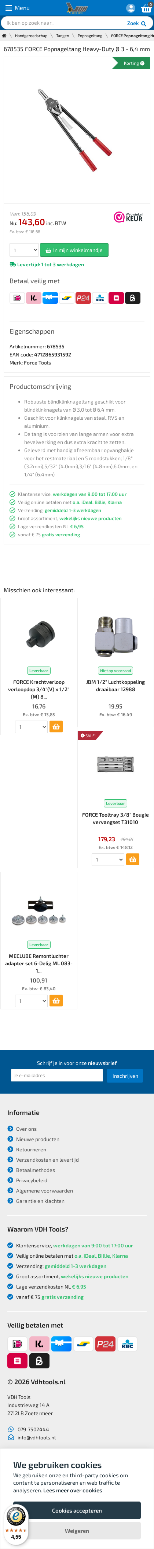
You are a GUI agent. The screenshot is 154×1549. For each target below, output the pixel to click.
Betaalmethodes (31, 1170)
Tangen (62, 35)
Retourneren (26, 1149)
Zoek (137, 23)
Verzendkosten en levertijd (43, 1160)
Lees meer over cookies (72, 1490)
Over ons (22, 1129)
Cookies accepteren (77, 1510)
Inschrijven (125, 1076)
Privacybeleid (27, 1180)
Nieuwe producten (33, 1139)
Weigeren (77, 1530)
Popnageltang (90, 35)
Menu (18, 8)
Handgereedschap (31, 35)
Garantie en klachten (36, 1201)
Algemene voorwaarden (40, 1190)
